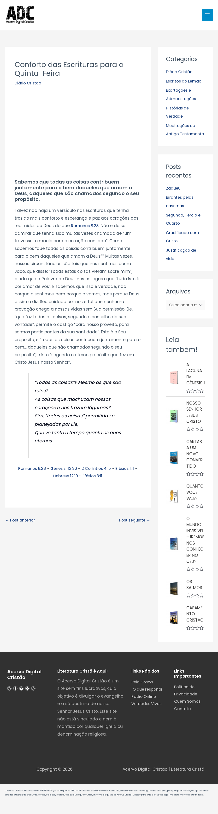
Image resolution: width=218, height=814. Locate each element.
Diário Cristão (28, 85)
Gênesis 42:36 (63, 470)
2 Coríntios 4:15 (97, 470)
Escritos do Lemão (185, 82)
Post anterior (21, 522)
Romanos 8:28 (85, 227)
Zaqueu (174, 197)
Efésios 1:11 (127, 470)
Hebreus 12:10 (65, 477)
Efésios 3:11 (93, 477)
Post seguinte (133, 522)
